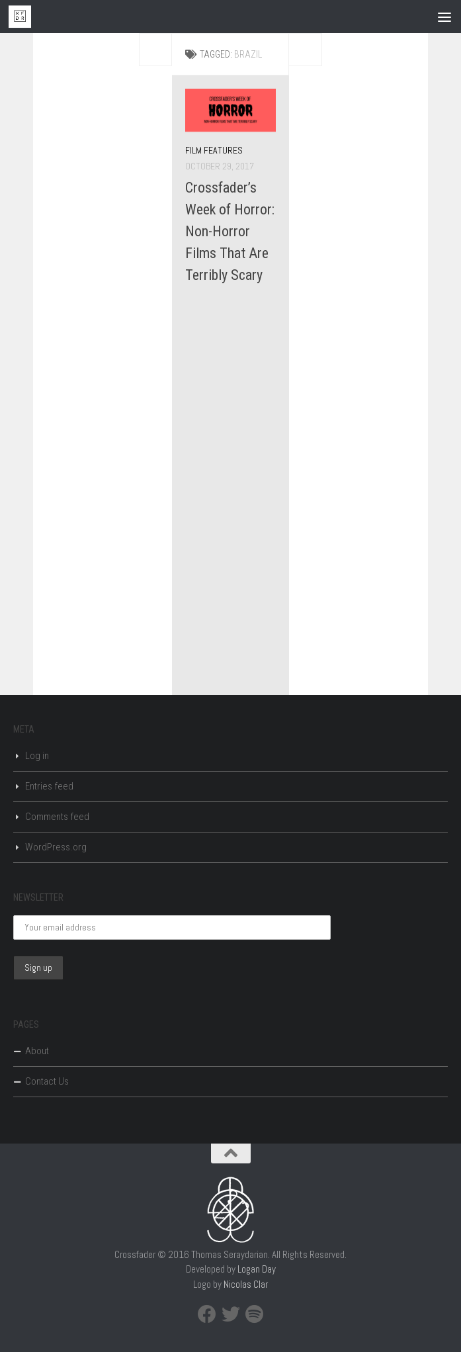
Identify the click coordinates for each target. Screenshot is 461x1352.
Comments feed (57, 817)
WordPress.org (56, 847)
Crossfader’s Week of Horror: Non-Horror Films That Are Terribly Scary (229, 231)
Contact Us (47, 1081)
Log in (37, 756)
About (37, 1051)
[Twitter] (231, 1314)
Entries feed (49, 786)
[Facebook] (207, 1314)
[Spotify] (254, 1314)
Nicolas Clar (246, 1284)
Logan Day (256, 1269)
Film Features (214, 150)
